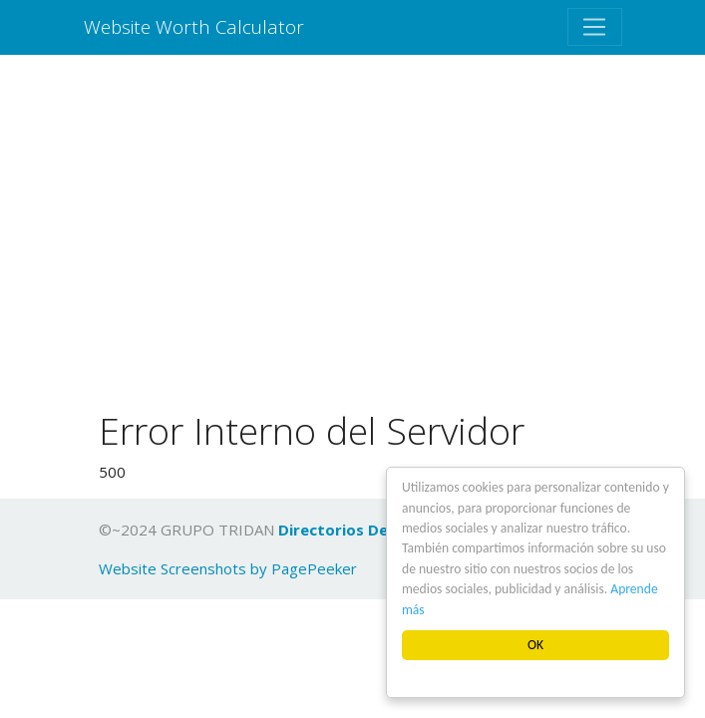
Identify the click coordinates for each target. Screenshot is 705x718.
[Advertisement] (352, 236)
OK (535, 644)
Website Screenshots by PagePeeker (228, 568)
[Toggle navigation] (594, 27)
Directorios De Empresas (371, 529)
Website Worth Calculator (194, 26)
